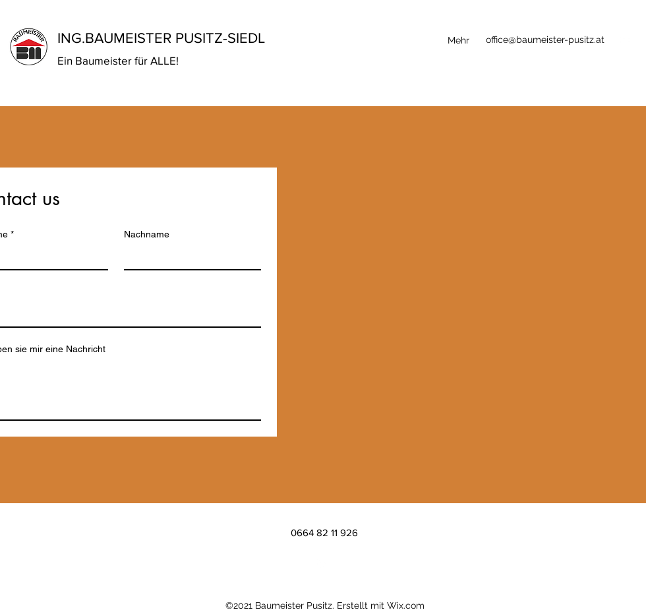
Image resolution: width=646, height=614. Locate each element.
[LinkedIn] (626, 40)
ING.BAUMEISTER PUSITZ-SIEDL (161, 38)
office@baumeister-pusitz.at (545, 39)
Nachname (146, 234)
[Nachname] (189, 257)
